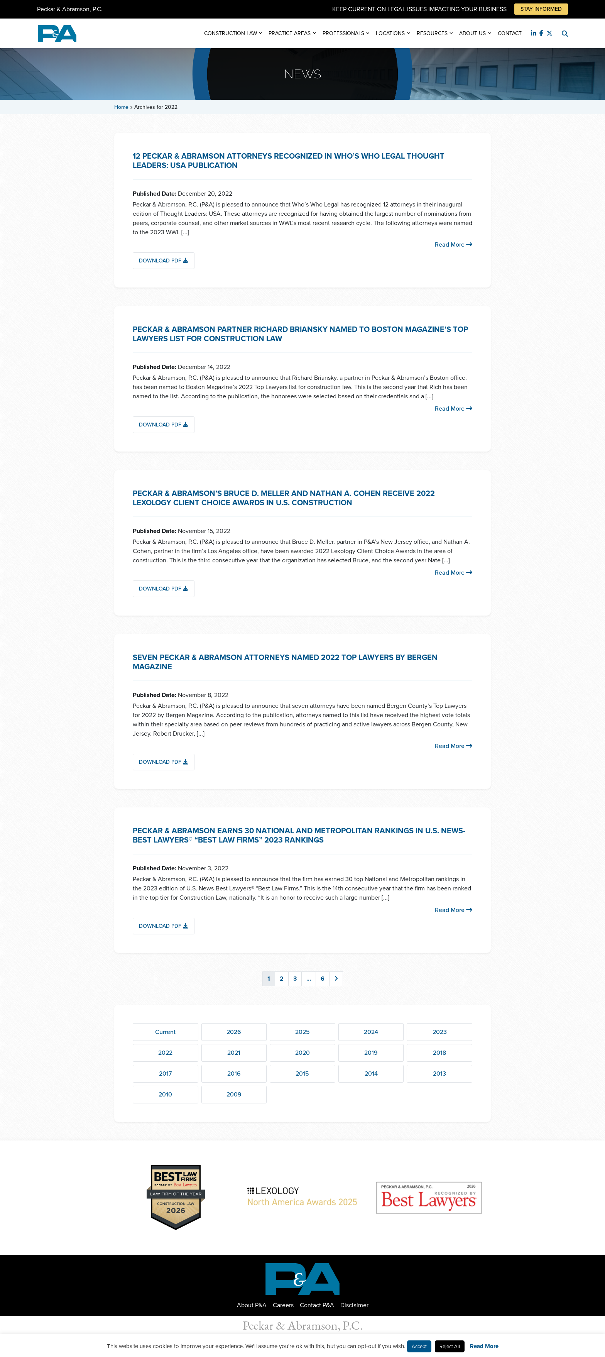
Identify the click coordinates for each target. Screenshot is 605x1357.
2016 (234, 1073)
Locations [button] (390, 33)
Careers (283, 1305)
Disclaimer (354, 1305)
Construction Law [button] (230, 33)
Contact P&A (317, 1305)
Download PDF (163, 261)
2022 (165, 1052)
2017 (165, 1073)
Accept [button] (419, 1346)
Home (121, 107)
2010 (165, 1094)
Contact (510, 33)
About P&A (252, 1305)
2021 (233, 1052)
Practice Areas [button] (290, 33)
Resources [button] (432, 33)
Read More (453, 244)
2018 (439, 1052)
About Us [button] (472, 33)
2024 (371, 1031)
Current (165, 1031)
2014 (371, 1073)
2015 (302, 1073)
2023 (440, 1031)
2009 (234, 1094)
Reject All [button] (449, 1346)
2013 (439, 1073)
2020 (302, 1052)
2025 (302, 1031)
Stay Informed (541, 9)
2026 (233, 1031)
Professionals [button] (343, 33)
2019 (371, 1052)
